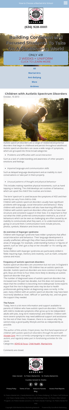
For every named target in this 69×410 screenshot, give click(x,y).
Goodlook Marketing (58, 407)
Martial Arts (46, 343)
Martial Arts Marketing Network (28, 407)
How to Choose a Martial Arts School (36, 3)
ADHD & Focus (21, 343)
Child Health (34, 343)
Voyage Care (9, 335)
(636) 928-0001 (35, 27)
